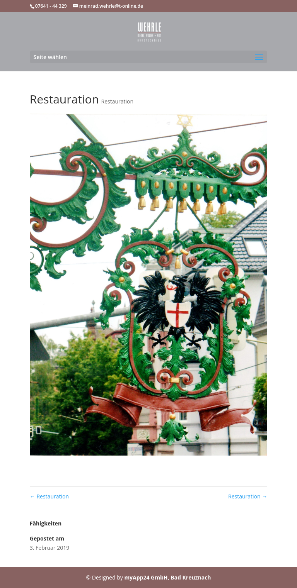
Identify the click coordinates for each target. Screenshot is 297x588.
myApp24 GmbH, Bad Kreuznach (167, 577)
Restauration (117, 101)
